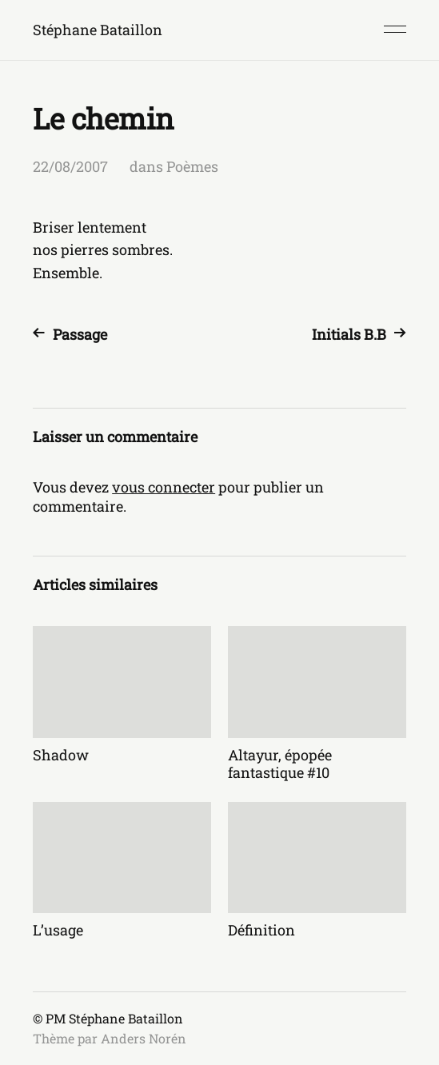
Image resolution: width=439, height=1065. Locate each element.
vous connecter (163, 487)
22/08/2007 (70, 166)
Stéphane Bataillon (97, 29)
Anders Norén (143, 1038)
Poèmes (192, 166)
